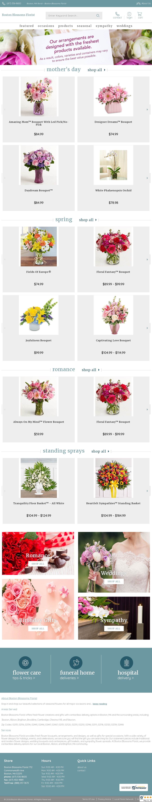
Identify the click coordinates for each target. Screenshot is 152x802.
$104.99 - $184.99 (113, 515)
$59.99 (38, 434)
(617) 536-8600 (14, 3)
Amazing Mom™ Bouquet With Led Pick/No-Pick (39, 123)
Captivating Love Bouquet (113, 340)
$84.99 (38, 134)
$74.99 (113, 134)
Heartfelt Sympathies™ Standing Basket (113, 503)
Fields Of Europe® (38, 271)
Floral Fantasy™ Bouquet (113, 271)
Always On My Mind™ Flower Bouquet (38, 421)
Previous (4, 109)
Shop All (95, 70)
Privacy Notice (104, 799)
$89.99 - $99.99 (113, 284)
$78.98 (113, 203)
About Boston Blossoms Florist (19, 698)
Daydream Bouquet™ (39, 190)
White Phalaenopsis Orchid (113, 190)
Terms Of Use (88, 799)
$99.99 (38, 353)
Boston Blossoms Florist (18, 15)
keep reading (100, 703)
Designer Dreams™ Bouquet (113, 121)
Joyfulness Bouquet (39, 340)
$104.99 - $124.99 (38, 515)
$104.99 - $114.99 (113, 353)
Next (148, 109)
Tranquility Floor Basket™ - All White (38, 503)
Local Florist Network (123, 799)
